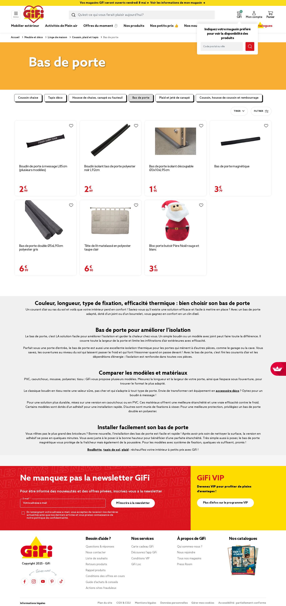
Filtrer (261, 111)
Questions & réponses (100, 546)
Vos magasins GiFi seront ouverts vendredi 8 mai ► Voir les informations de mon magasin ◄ (143, 3)
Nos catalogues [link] (260, 26)
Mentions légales (146, 603)
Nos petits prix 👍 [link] (164, 26)
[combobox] (142, 15)
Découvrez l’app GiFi (144, 552)
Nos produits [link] (134, 26)
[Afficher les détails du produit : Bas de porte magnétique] (240, 141)
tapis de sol (111, 450)
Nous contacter (96, 552)
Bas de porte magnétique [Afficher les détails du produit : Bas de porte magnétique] (232, 166)
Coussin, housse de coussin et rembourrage (229, 98)
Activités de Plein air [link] (61, 26)
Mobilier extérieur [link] (25, 26)
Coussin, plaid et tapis (85, 37)
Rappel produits (96, 570)
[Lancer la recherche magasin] (250, 46)
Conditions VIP (140, 558)
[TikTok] (61, 581)
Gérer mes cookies (203, 603)
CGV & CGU (123, 603)
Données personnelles (174, 603)
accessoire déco (227, 391)
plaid (125, 450)
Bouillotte (94, 450)
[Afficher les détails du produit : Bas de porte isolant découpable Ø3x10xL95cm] (175, 141)
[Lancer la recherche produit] (73, 15)
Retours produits (96, 564)
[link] (134, 31)
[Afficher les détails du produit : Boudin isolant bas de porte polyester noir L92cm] (110, 141)
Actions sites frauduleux (101, 588)
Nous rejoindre (186, 552)
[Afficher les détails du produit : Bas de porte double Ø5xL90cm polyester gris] (45, 220)
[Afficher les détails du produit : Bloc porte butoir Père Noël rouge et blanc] (175, 220)
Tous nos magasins (189, 558)
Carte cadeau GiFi (142, 546)
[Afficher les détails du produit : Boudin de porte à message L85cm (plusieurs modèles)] (45, 141)
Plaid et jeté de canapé (174, 98)
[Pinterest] (52, 581)
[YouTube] (43, 581)
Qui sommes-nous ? (189, 546)
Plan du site (105, 603)
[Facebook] (24, 581)
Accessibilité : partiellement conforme (242, 603)
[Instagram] (33, 581)
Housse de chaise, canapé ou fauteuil (97, 98)
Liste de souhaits (97, 558)
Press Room (184, 564)
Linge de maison (57, 37)
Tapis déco (55, 98)
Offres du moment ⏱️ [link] (100, 26)
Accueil (15, 37)
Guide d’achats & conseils (102, 582)
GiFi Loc (136, 564)
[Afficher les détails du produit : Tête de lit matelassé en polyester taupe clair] (110, 220)
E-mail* (26, 499)
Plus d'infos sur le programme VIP (225, 502)
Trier (237, 111)
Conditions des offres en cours (105, 576)
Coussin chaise (28, 98)
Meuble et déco (33, 37)
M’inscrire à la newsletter (133, 503)
